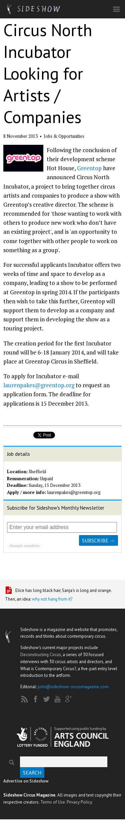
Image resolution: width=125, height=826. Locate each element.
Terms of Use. (53, 802)
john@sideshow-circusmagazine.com (73, 687)
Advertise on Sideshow (25, 781)
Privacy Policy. (80, 802)
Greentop (89, 168)
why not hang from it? (52, 599)
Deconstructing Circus (40, 654)
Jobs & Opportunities (64, 136)
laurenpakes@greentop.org (38, 385)
